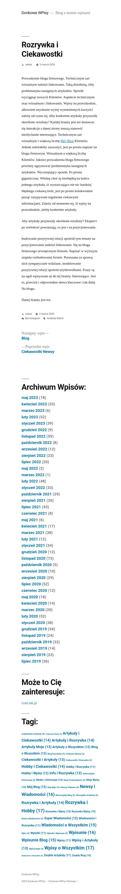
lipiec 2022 (31, 462)
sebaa (28, 64)
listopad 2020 (34, 558)
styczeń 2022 (33, 487)
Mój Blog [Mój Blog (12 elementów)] (37, 787)
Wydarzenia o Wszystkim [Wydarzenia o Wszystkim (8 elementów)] (32, 856)
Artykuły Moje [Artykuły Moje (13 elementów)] (37, 747)
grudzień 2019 (34, 629)
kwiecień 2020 (34, 603)
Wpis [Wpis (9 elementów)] (26, 833)
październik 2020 (37, 564)
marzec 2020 (33, 609)
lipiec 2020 (31, 584)
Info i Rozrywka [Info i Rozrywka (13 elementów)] (65, 773)
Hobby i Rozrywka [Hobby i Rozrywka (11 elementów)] (80, 767)
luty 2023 (30, 417)
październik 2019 (37, 642)
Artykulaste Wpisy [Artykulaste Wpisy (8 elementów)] (54, 734)
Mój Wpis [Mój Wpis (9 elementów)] (53, 787)
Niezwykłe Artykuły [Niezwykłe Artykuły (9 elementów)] (87, 795)
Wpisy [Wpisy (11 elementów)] (64, 840)
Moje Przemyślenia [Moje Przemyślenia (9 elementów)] (74, 780)
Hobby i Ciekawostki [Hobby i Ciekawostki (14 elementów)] (43, 766)
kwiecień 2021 (34, 526)
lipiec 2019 (31, 661)
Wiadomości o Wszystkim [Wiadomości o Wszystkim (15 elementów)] (68, 825)
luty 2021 (30, 539)
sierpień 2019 (34, 654)
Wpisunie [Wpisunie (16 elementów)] (82, 832)
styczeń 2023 (33, 423)
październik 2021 (37, 494)
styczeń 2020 (33, 622)
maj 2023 (30, 397)
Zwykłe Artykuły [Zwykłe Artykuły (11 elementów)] (57, 855)
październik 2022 (37, 442)
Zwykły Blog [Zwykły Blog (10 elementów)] (81, 855)
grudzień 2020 (34, 552)
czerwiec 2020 (34, 590)
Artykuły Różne (55, 318)
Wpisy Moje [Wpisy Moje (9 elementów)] (36, 848)
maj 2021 (30, 520)
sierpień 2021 (34, 500)
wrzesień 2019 (34, 648)
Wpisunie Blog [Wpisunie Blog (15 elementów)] (39, 840)
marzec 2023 (33, 410)
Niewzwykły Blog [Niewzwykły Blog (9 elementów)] (65, 795)
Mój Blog (67, 141)
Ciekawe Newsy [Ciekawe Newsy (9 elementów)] (75, 753)
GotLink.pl (29, 703)
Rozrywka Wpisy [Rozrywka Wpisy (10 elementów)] (83, 811)
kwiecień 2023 (34, 404)
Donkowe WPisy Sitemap (62, 881)
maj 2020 (30, 597)
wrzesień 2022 (34, 449)
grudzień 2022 (34, 429)
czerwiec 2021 (34, 513)
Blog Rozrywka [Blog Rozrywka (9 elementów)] (56, 753)
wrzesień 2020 (34, 571)
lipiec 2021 (31, 507)
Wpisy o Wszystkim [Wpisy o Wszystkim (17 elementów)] (69, 848)
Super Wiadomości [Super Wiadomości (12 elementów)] (61, 818)
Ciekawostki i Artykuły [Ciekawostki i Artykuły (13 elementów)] (43, 760)
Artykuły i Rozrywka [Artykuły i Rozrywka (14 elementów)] (73, 740)
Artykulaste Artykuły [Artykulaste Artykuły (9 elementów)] (33, 734)
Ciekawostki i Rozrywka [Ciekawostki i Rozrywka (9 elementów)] (79, 760)
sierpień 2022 (34, 455)
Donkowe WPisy (35, 12)
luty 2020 (30, 616)
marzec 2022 (33, 475)
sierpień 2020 (34, 577)
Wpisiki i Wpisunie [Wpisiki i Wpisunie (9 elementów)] (57, 833)
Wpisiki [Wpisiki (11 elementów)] (38, 833)
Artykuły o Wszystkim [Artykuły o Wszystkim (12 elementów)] (71, 747)
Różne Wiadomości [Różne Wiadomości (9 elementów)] (32, 818)
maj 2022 (30, 468)
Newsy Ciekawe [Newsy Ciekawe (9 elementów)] (69, 787)
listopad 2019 (34, 635)
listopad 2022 (34, 436)
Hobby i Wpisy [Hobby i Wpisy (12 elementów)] (35, 773)
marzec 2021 (33, 532)
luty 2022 (30, 481)
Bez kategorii (32, 318)
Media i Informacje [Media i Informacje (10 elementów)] (49, 779)
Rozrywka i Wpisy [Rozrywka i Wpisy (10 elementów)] (58, 811)
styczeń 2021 (33, 545)
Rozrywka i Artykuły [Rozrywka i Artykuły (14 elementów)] (43, 802)
